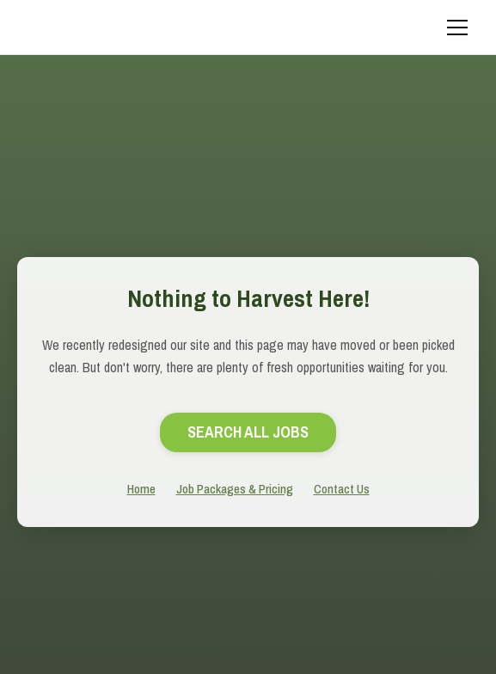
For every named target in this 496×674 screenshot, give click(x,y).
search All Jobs (248, 432)
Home (141, 489)
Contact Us (342, 489)
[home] (142, 27)
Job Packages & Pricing (234, 489)
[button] (454, 27)
